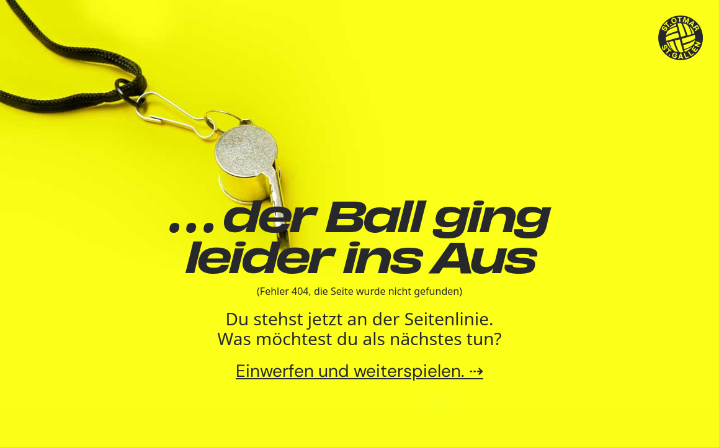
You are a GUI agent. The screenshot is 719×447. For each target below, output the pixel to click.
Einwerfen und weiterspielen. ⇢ (359, 370)
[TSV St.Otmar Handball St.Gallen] (681, 38)
